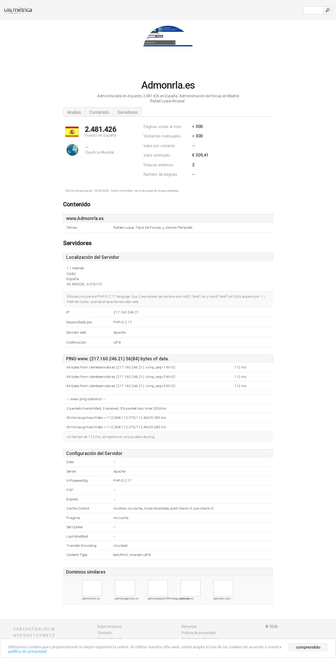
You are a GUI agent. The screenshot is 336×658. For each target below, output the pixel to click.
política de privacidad (27, 652)
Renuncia (188, 626)
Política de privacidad (198, 633)
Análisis (74, 112)
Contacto (104, 633)
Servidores (127, 112)
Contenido (99, 112)
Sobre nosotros (109, 626)
